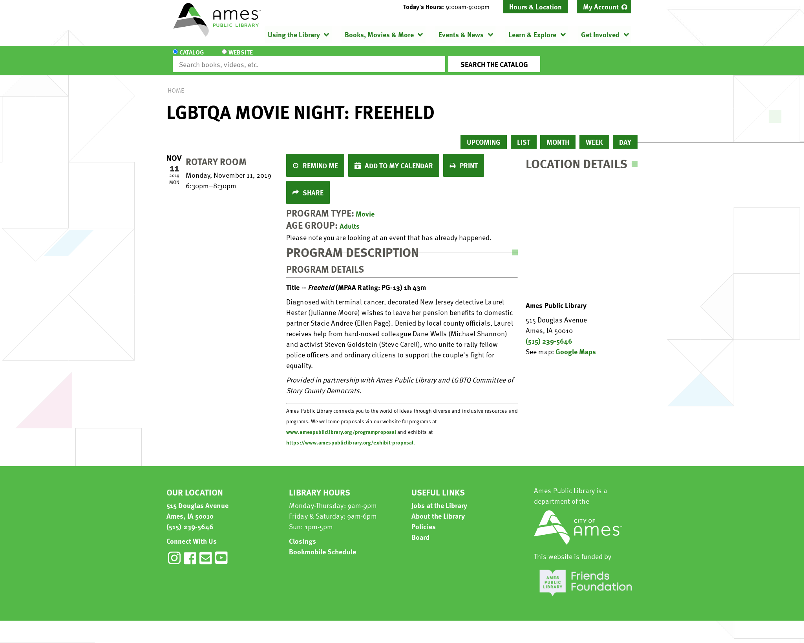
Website (239, 57)
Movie (365, 206)
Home (176, 83)
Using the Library (294, 34)
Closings (302, 533)
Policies (423, 519)
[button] (449, 6)
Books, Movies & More (379, 34)
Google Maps (575, 344)
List (523, 134)
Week (594, 134)
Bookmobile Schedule (322, 544)
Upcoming (484, 134)
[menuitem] (604, 6)
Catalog (191, 57)
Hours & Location (535, 6)
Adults (350, 218)
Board (420, 530)
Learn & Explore (532, 34)
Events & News (461, 34)
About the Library (438, 508)
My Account (601, 6)
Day (625, 134)
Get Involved (600, 34)
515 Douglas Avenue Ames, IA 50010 (197, 503)
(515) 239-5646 (549, 333)
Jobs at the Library (439, 498)
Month (557, 134)
